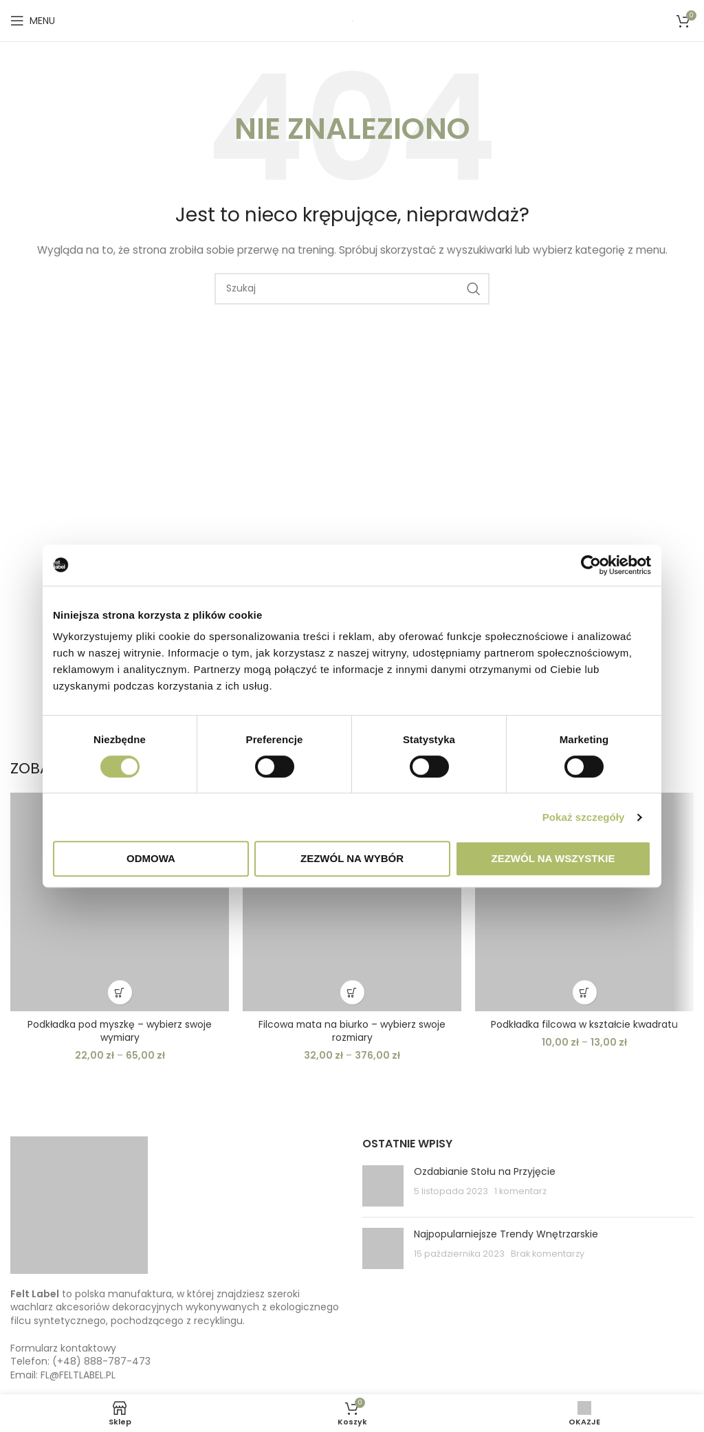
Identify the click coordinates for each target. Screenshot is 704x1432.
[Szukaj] (352, 289)
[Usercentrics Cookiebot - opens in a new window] (591, 565)
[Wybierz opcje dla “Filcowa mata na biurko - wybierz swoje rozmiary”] (352, 992)
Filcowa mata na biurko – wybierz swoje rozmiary (352, 1031)
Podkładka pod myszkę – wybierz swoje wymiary (120, 1031)
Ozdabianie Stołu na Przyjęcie (485, 1171)
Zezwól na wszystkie (553, 858)
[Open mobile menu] (32, 20)
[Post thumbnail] (383, 1186)
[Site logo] (352, 20)
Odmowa (150, 858)
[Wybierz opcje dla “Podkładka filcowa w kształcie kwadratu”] (585, 992)
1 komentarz (520, 1191)
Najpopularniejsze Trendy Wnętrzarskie (506, 1234)
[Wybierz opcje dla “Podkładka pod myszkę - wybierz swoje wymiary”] (120, 992)
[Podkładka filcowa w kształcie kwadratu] (584, 902)
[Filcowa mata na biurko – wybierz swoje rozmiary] (352, 902)
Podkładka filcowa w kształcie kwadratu (584, 1024)
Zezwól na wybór (352, 858)
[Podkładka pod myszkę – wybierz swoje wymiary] (119, 902)
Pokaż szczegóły (583, 817)
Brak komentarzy (547, 1253)
